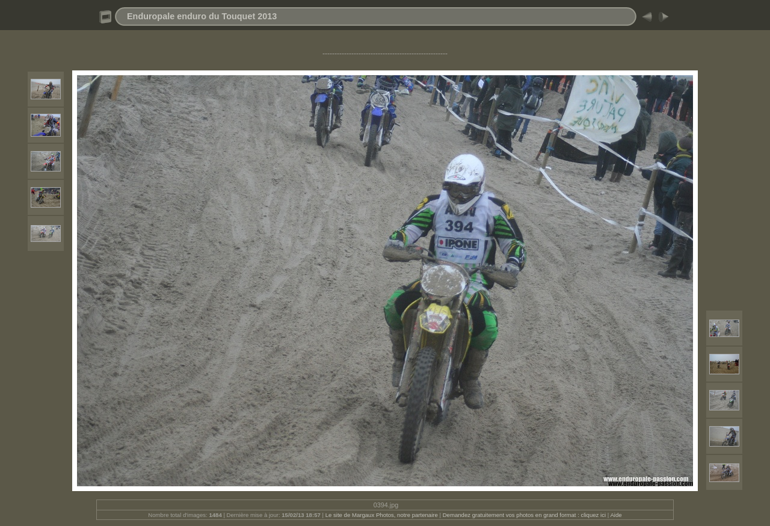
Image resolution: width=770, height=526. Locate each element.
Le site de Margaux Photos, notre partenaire (382, 515)
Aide (615, 515)
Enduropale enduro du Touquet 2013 (202, 16)
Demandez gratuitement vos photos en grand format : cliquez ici (525, 515)
